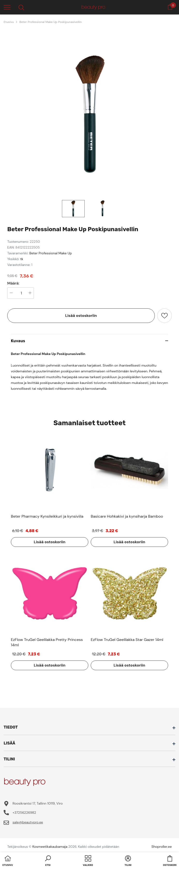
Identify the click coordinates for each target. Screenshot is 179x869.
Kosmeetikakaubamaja (49, 846)
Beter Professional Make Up (50, 253)
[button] (48, 861)
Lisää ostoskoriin (81, 315)
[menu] (7, 7)
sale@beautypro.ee (28, 822)
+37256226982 (24, 812)
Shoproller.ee (161, 846)
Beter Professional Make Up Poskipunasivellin (50, 22)
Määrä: (13, 283)
